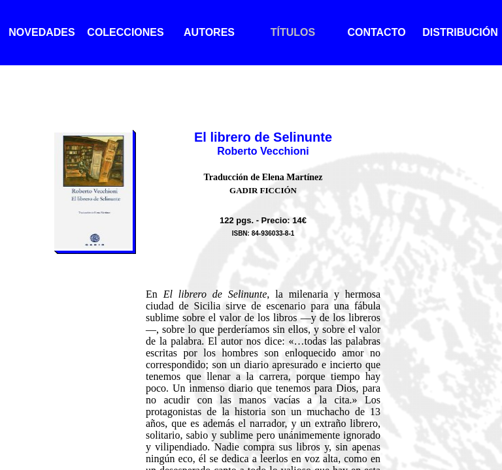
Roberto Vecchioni (263, 151)
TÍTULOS (293, 32)
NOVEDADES (41, 32)
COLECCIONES (125, 32)
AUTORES (209, 32)
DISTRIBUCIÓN (460, 32)
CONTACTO (376, 32)
